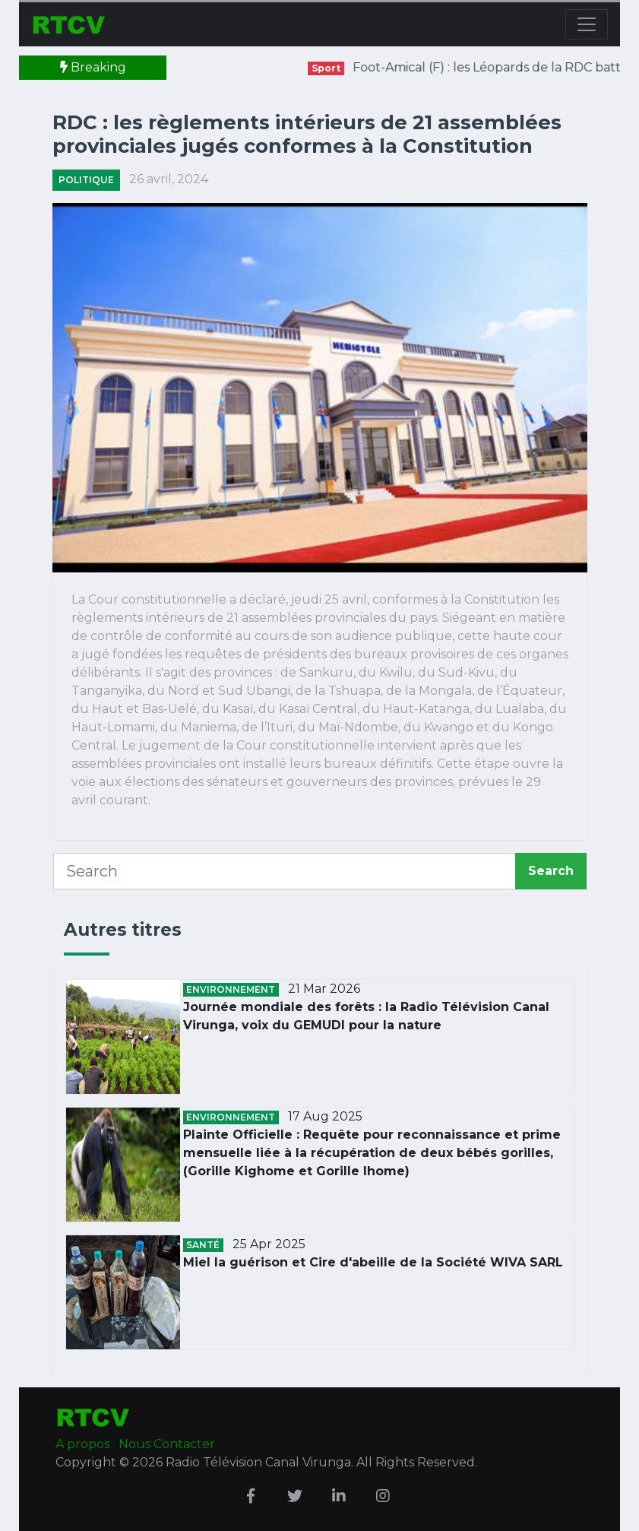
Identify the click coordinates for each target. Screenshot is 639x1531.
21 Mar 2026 (324, 988)
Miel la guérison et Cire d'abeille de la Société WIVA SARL (373, 1262)
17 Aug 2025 (325, 1116)
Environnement (230, 989)
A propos (83, 1444)
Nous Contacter (167, 1444)
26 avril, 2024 (168, 179)
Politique (86, 179)
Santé (203, 1244)
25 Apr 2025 (269, 1244)
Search (551, 871)
